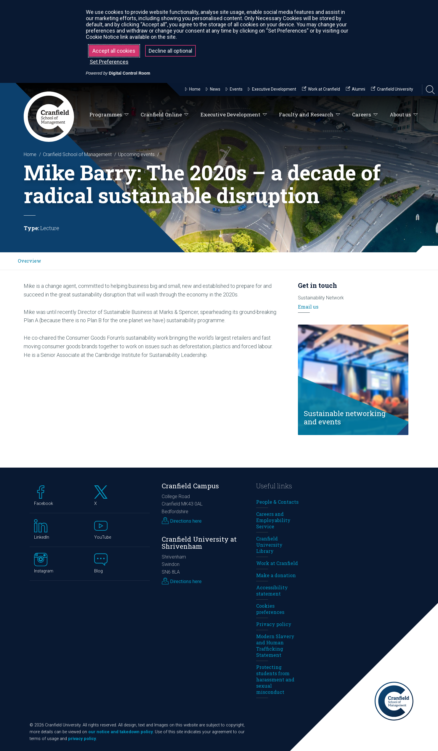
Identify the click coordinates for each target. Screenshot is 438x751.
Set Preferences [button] (109, 62)
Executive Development (233, 114)
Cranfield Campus (190, 486)
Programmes (109, 114)
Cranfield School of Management (77, 154)
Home (30, 154)
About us (404, 114)
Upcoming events (136, 154)
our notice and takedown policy (120, 731)
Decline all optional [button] (170, 51)
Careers (365, 114)
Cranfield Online (165, 114)
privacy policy (82, 738)
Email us (308, 307)
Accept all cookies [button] (113, 51)
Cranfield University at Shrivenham (199, 543)
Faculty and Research (309, 114)
